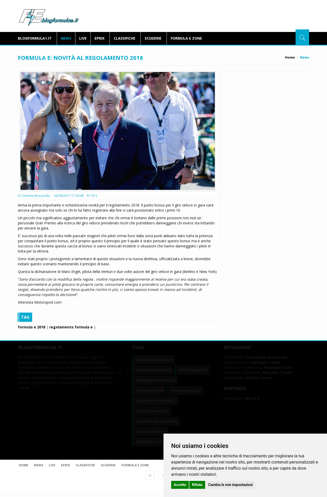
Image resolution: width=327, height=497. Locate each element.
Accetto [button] (180, 485)
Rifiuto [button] (197, 485)
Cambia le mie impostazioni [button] (230, 485)
